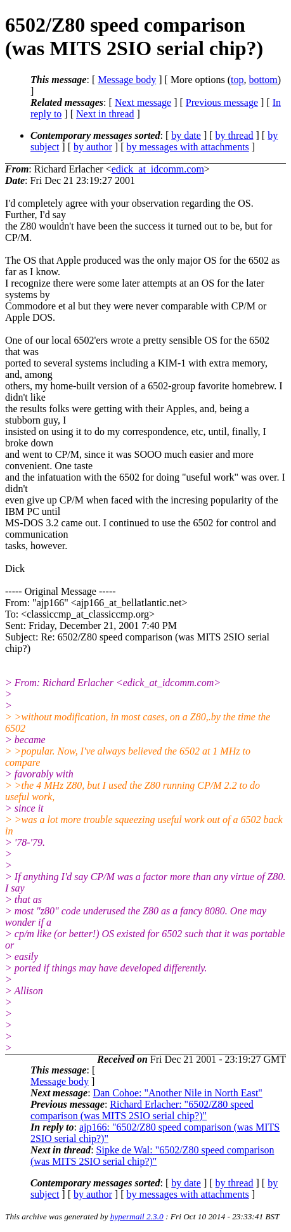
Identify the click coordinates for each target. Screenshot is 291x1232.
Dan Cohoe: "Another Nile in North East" (177, 1092)
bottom (263, 79)
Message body (127, 79)
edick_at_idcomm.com (158, 169)
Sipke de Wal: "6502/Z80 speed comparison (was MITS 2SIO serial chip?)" (152, 1155)
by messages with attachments (188, 146)
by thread (235, 135)
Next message (143, 102)
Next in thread (105, 113)
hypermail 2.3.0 (137, 1216)
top (237, 79)
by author (93, 146)
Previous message (222, 102)
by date (186, 135)
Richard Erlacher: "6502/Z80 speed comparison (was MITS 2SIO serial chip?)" (142, 1110)
